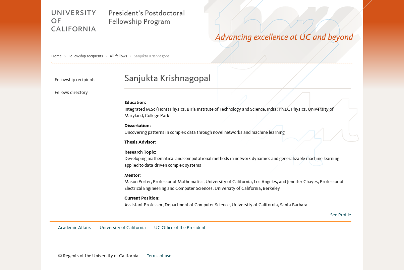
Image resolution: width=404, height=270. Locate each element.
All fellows (118, 56)
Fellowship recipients (85, 56)
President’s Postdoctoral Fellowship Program (147, 17)
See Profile (340, 215)
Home (56, 56)
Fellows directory (71, 92)
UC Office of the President (180, 227)
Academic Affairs (74, 227)
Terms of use (159, 256)
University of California (123, 227)
